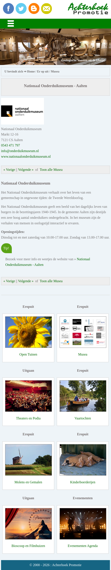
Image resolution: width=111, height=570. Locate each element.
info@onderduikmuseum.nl (20, 151)
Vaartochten (83, 418)
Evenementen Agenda (83, 546)
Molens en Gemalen (28, 482)
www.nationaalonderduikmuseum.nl (26, 156)
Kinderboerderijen (82, 482)
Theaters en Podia (28, 418)
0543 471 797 (10, 145)
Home (31, 71)
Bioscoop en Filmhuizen (28, 546)
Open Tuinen (28, 354)
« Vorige (9, 169)
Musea (55, 71)
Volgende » (25, 169)
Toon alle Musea (51, 169)
